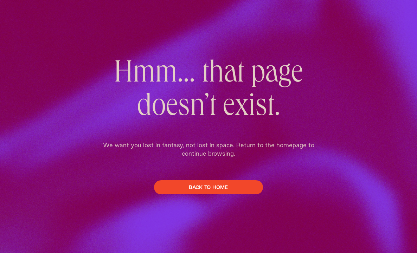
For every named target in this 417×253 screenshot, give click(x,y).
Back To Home (208, 187)
